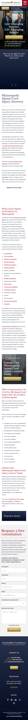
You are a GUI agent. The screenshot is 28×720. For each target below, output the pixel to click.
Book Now (5, 8)
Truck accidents (8, 256)
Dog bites (7, 304)
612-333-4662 (16, 8)
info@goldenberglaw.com (16, 662)
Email (3, 591)
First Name (5, 566)
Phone (3, 583)
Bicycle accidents (9, 262)
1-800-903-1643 (18, 9)
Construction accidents (11, 287)
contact (17, 501)
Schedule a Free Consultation (12, 378)
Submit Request (14, 629)
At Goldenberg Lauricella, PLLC (11, 326)
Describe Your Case (7, 608)
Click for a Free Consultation (14, 37)
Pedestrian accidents (10, 265)
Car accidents (8, 253)
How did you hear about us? (10, 600)
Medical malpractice (10, 278)
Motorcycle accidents (10, 259)
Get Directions (14, 687)
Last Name (5, 575)
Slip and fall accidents (10, 301)
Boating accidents (9, 268)
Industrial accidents (10, 290)
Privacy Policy (18, 713)
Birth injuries (7, 284)
